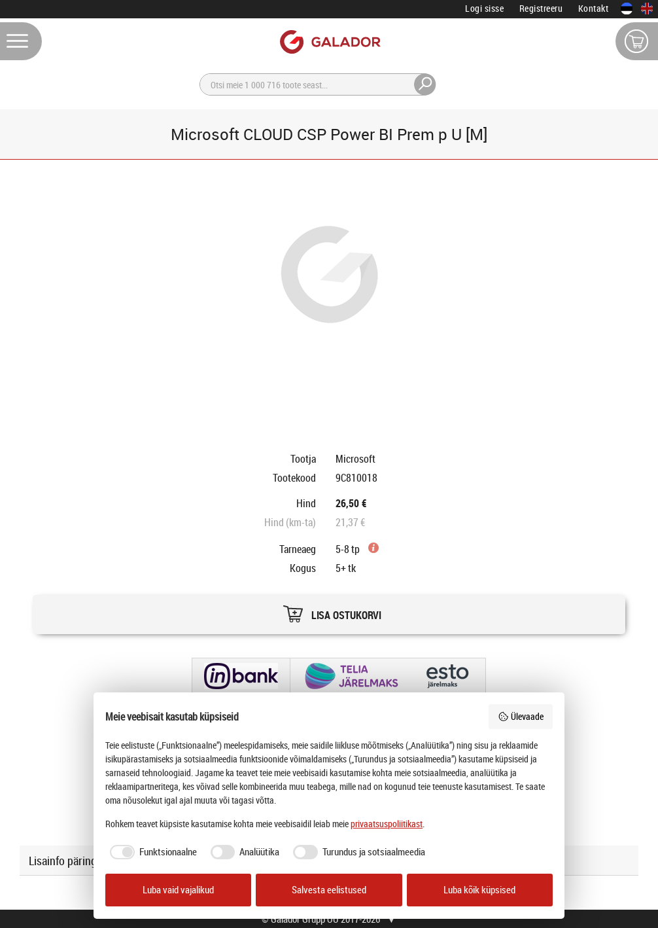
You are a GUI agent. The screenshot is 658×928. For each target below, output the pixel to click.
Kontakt (593, 8)
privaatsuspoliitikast (387, 823)
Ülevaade (521, 716)
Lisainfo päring (63, 860)
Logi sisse (484, 8)
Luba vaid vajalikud (178, 889)
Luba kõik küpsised (479, 889)
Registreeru (541, 8)
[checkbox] (151, 852)
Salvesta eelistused (329, 889)
